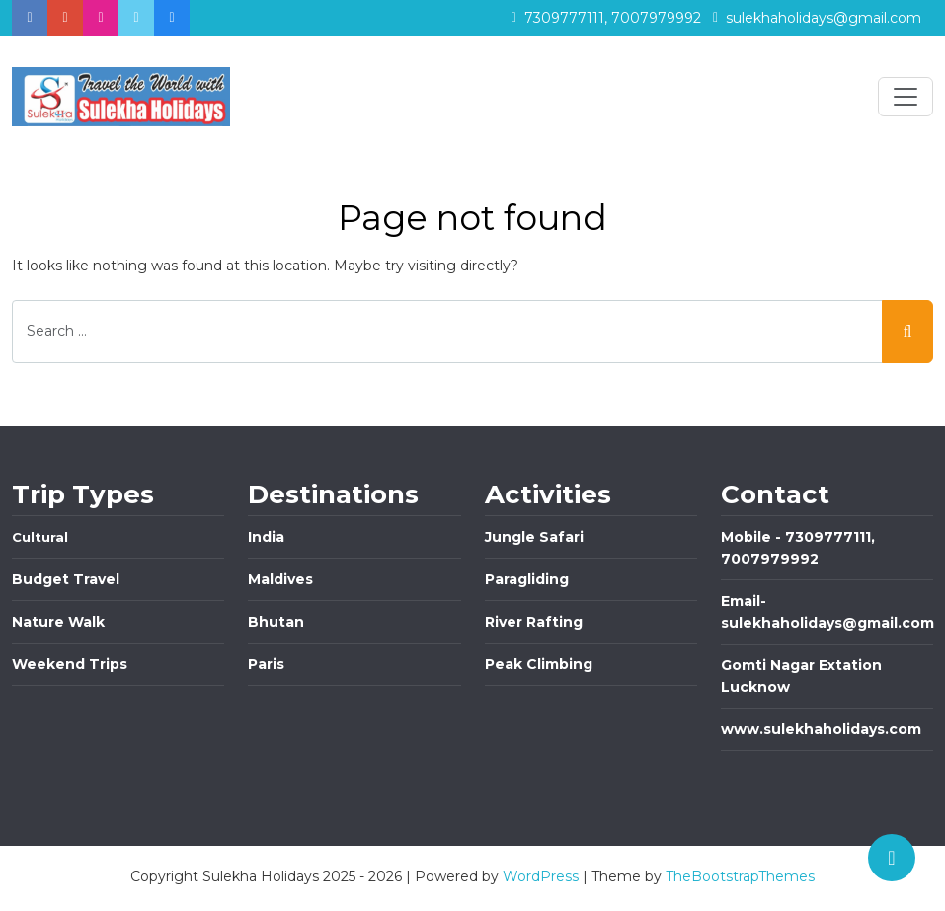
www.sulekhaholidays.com (821, 729)
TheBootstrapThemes (740, 876)
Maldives (280, 579)
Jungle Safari (534, 537)
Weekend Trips (69, 664)
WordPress (541, 876)
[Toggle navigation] (905, 96)
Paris (266, 664)
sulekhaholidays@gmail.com (817, 18)
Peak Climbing (538, 664)
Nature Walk (58, 622)
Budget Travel (65, 579)
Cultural (40, 537)
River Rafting (534, 622)
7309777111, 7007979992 (606, 18)
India (266, 537)
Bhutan (276, 622)
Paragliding (527, 579)
